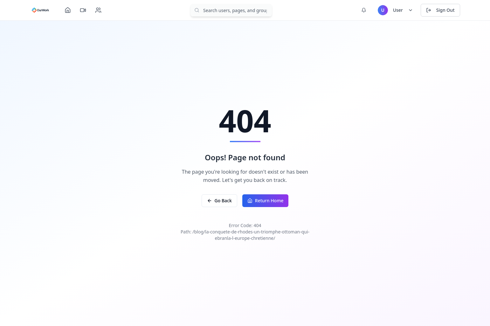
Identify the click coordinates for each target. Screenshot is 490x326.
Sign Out (440, 10)
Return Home (265, 201)
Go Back (219, 201)
